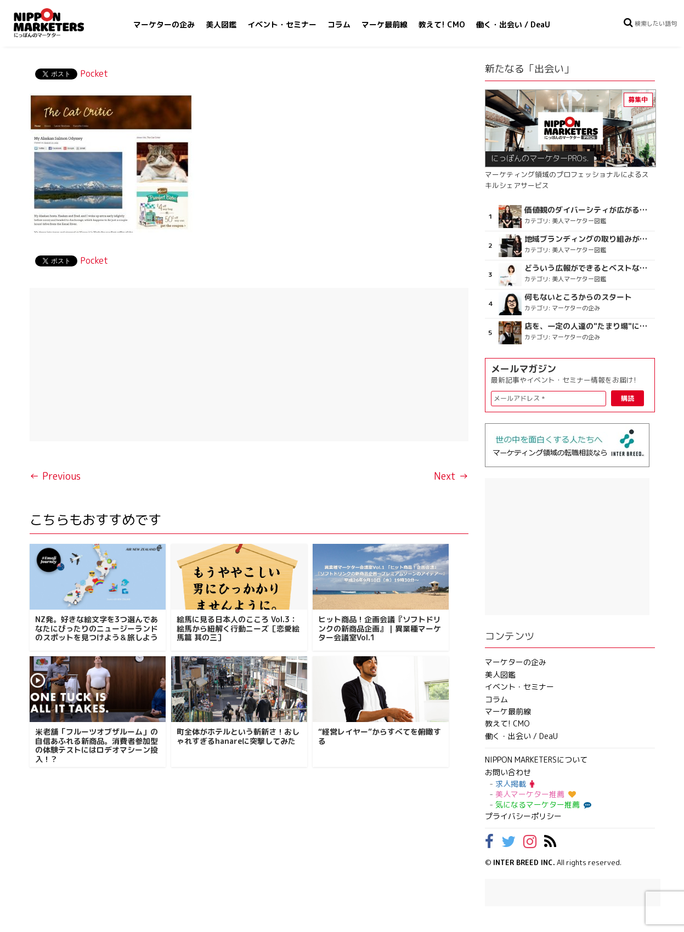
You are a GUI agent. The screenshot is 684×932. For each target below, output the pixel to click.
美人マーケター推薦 (535, 794)
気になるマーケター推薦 (542, 804)
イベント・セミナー (281, 24)
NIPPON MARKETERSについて (536, 759)
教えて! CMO (442, 24)
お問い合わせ (508, 772)
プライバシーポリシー (523, 816)
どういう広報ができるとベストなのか (588, 268)
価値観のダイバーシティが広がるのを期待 (588, 210)
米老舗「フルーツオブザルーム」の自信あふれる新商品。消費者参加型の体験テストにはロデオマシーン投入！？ (96, 745)
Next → (451, 476)
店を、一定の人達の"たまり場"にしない (588, 326)
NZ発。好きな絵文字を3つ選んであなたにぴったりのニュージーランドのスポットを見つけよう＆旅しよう (96, 628)
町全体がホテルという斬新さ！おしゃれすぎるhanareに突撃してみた (238, 736)
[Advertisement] (249, 364)
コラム (339, 24)
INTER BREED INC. (524, 862)
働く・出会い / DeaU (513, 24)
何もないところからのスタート (578, 297)
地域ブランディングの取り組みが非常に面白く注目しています (588, 239)
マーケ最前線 (384, 24)
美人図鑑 (221, 24)
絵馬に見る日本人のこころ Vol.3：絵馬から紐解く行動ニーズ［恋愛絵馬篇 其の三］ (238, 628)
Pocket (94, 73)
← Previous (55, 476)
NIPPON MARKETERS (60, 22)
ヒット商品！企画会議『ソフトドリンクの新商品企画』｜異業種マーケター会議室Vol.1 (379, 628)
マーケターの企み (164, 24)
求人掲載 (514, 783)
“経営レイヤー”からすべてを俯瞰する (379, 736)
